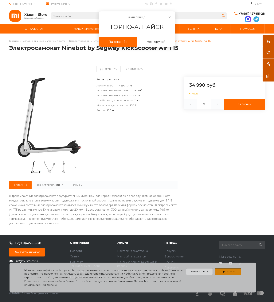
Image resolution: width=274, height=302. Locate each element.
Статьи (74, 256)
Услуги (122, 242)
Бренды (169, 262)
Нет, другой (156, 42)
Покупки (170, 251)
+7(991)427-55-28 (251, 13)
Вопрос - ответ (174, 256)
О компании (79, 242)
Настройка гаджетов (131, 256)
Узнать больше (199, 271)
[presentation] (75, 167)
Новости (76, 251)
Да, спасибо (117, 42)
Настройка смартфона (132, 251)
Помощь (170, 242)
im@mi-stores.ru (60, 3)
